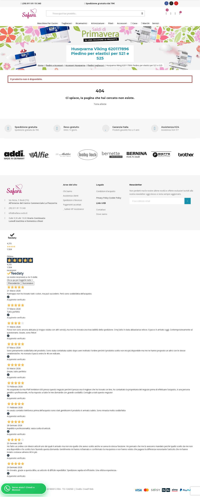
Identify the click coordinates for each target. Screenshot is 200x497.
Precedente (14, 283)
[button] (31, 3)
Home (103, 104)
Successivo (27, 283)
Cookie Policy (115, 197)
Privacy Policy (102, 197)
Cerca (142, 13)
